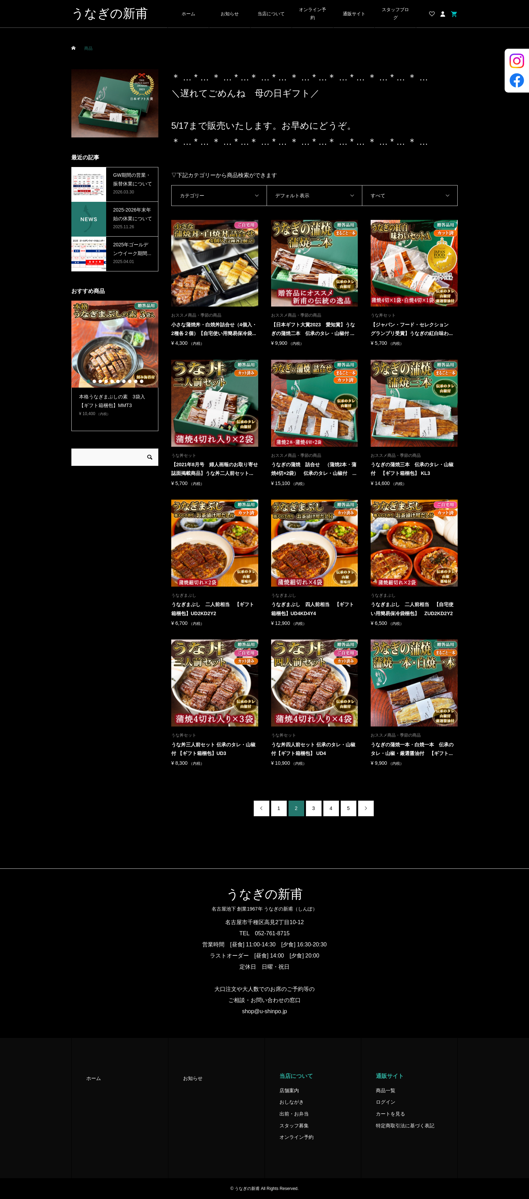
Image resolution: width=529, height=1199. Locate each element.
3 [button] (100, 381)
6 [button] (118, 381)
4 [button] (106, 381)
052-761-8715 (272, 933)
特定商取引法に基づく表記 (405, 1125)
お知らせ (230, 13)
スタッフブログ (395, 13)
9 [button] (135, 381)
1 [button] (88, 381)
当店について (271, 13)
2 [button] (94, 381)
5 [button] (112, 381)
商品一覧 (385, 1090)
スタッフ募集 (294, 1125)
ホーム (188, 13)
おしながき (291, 1102)
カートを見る (390, 1114)
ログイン (385, 1102)
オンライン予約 (312, 13)
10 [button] (141, 381)
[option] (114, 361)
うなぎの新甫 (109, 14)
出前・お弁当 (294, 1114)
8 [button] (129, 381)
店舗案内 (289, 1090)
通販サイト (354, 13)
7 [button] (124, 381)
